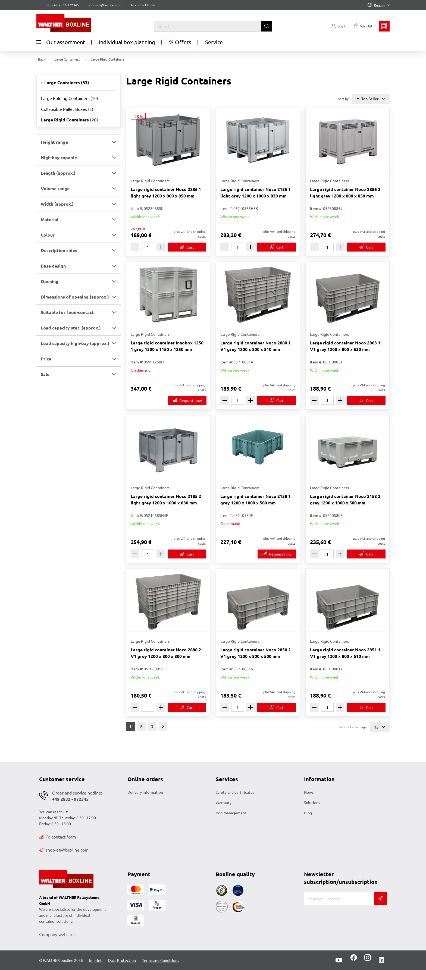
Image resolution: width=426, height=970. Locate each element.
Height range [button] (54, 142)
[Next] (163, 726)
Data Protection (122, 960)
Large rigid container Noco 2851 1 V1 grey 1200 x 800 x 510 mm (345, 653)
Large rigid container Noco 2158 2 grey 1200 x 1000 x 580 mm (345, 499)
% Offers (180, 42)
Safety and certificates (235, 792)
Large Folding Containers (69, 98)
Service (214, 42)
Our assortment (60, 42)
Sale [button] (45, 374)
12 (379, 727)
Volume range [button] (55, 188)
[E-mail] (339, 898)
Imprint (95, 960)
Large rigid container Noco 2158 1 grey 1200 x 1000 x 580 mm (255, 499)
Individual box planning (127, 42)
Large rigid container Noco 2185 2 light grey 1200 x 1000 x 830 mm (166, 499)
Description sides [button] (59, 250)
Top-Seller (371, 99)
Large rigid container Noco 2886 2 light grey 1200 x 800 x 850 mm (345, 192)
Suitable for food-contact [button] (67, 312)
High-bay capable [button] (59, 157)
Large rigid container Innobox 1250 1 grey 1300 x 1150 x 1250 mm (167, 346)
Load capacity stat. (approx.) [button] (71, 328)
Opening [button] (49, 281)
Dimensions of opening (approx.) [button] (75, 297)
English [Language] (379, 5)
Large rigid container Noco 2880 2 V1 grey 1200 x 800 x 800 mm (166, 653)
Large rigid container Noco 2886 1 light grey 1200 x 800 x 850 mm (166, 192)
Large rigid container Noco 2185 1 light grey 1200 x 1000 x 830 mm (255, 192)
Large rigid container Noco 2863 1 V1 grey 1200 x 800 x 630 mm (345, 346)
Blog (308, 812)
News (309, 792)
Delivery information (145, 792)
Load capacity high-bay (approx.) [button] (75, 343)
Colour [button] (48, 235)
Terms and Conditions (160, 960)
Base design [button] (53, 266)
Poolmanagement (231, 812)
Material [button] (49, 219)
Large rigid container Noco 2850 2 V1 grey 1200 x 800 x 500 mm (255, 653)
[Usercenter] (339, 26)
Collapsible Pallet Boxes (67, 109)
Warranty (223, 802)
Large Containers (66, 82)
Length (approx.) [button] (58, 173)
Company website (56, 934)
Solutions (312, 802)
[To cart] (187, 247)
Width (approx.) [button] (57, 204)
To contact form (143, 5)
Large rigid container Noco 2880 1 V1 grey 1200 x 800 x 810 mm (255, 346)
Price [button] (46, 359)
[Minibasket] (384, 26)
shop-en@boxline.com (64, 849)
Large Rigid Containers (69, 120)
